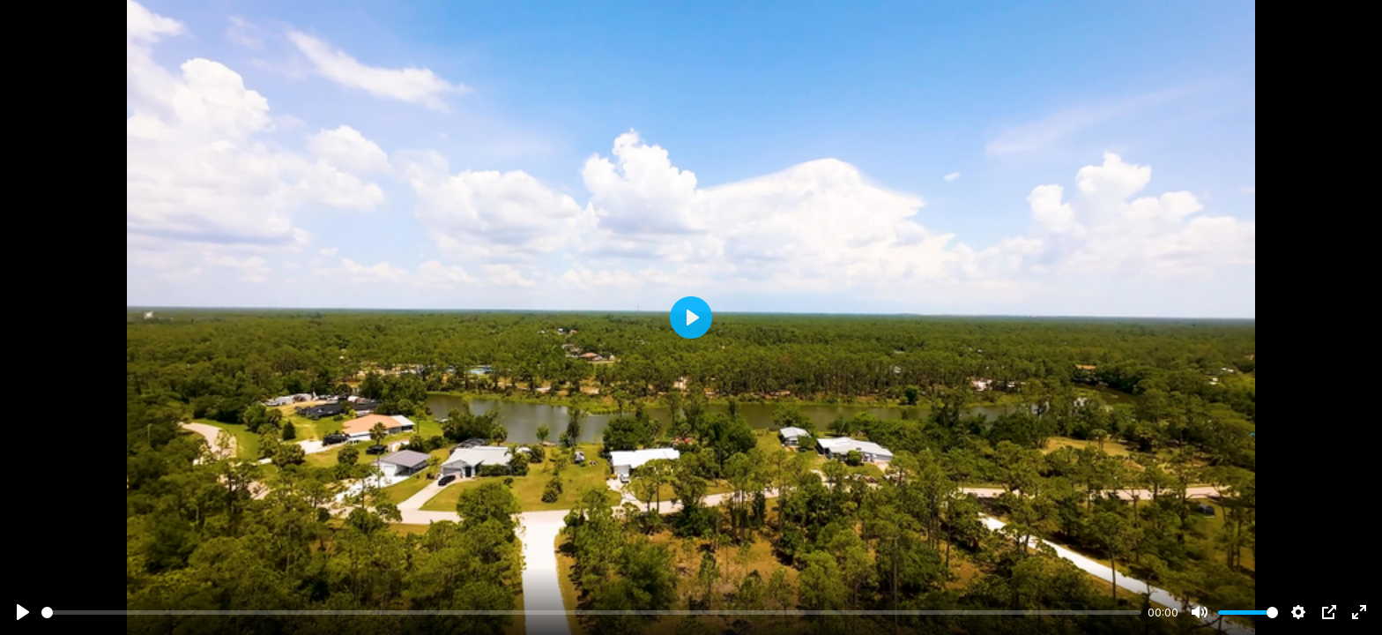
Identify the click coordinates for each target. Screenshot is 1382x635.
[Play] (23, 612)
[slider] (591, 612)
